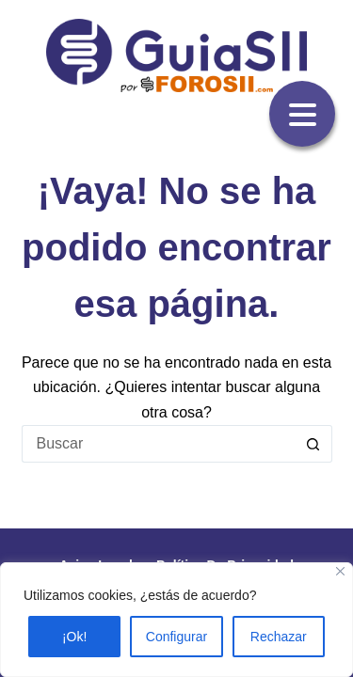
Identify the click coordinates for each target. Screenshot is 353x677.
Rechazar (278, 636)
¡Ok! (74, 636)
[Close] (340, 571)
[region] (176, 619)
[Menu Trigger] (302, 114)
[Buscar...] (158, 444)
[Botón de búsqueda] (313, 444)
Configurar (176, 636)
